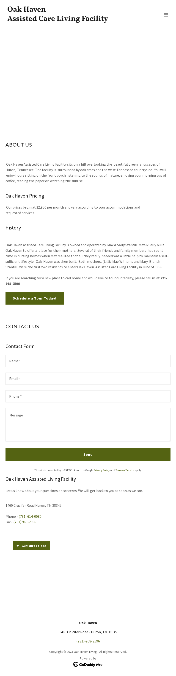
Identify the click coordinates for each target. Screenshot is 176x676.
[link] (57, 19)
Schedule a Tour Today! (35, 298)
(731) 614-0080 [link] (30, 516)
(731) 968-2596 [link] (24, 522)
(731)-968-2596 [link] (88, 641)
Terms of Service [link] (125, 470)
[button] (165, 14)
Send (88, 454)
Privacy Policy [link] (102, 470)
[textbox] (88, 361)
